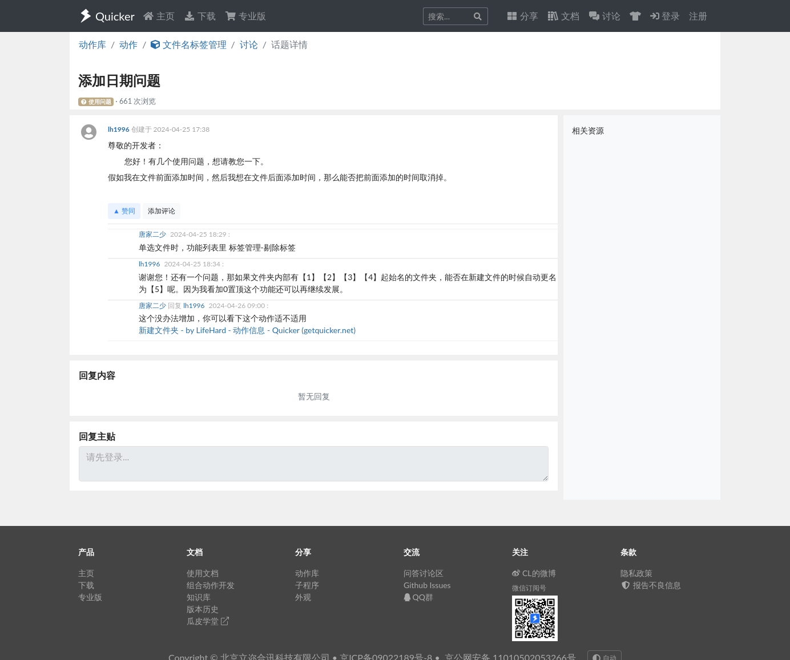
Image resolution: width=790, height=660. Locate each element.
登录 (665, 15)
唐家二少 (153, 234)
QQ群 (418, 597)
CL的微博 (534, 573)
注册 (698, 15)
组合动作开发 (211, 585)
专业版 (245, 15)
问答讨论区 (424, 573)
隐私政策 (636, 573)
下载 (200, 15)
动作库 (92, 44)
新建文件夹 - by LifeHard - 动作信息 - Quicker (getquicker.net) (247, 330)
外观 (303, 597)
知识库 (199, 597)
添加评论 (161, 210)
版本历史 (203, 609)
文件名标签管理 (188, 44)
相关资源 (588, 130)
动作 (128, 44)
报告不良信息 (650, 585)
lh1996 (119, 129)
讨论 (249, 44)
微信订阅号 (529, 588)
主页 (159, 15)
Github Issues (427, 585)
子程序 (307, 585)
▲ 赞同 (124, 210)
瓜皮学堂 (208, 621)
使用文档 (203, 573)
